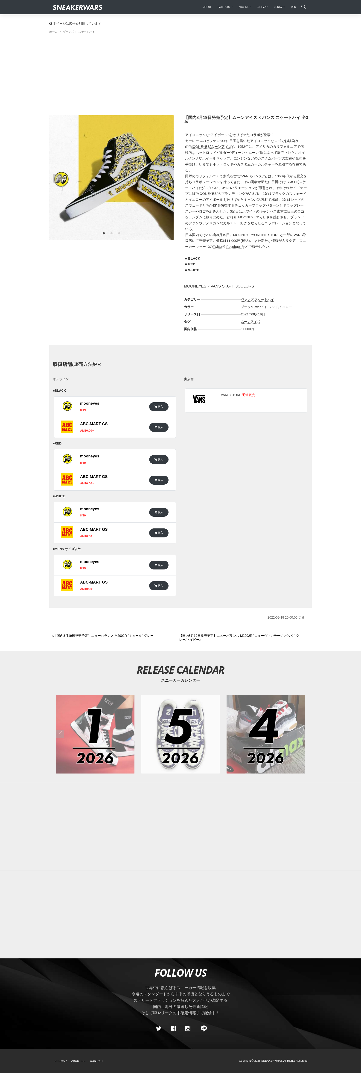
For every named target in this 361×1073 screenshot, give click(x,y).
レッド (273, 307)
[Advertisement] (180, 76)
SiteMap (61, 1061)
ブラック (247, 307)
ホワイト (261, 307)
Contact (96, 1061)
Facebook (234, 247)
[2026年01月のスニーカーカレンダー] (95, 734)
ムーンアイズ (250, 321)
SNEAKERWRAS (272, 1060)
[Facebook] (173, 1028)
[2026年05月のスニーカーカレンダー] (180, 734)
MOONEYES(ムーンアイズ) (211, 146)
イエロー (285, 307)
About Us (78, 1061)
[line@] (202, 1028)
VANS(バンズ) (252, 176)
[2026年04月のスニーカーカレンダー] (266, 734)
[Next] (240, 638)
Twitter (218, 247)
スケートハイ (264, 299)
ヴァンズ (247, 299)
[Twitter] (158, 1028)
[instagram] (188, 1028)
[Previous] (113, 636)
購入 (158, 406)
